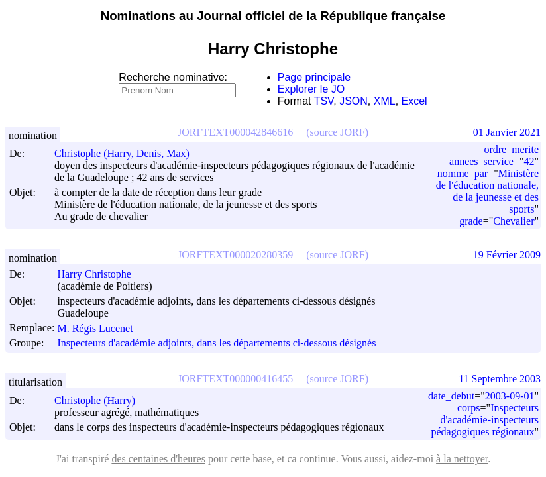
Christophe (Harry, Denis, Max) (127, 153)
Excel (414, 101)
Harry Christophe (100, 274)
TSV (324, 101)
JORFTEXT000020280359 (235, 254)
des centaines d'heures (158, 458)
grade (471, 221)
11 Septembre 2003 (500, 378)
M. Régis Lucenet (100, 328)
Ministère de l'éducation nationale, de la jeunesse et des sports (487, 191)
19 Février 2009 (507, 254)
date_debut (451, 395)
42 (528, 161)
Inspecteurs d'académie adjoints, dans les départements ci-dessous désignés (216, 342)
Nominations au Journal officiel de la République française (273, 16)
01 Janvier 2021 (507, 132)
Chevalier (513, 221)
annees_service (481, 161)
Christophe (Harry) (100, 400)
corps (468, 407)
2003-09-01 (510, 395)
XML (385, 101)
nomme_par (462, 173)
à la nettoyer (462, 458)
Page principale (314, 77)
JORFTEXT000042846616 (235, 132)
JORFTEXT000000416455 (235, 378)
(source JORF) (337, 132)
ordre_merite (511, 149)
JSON (353, 101)
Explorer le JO (311, 89)
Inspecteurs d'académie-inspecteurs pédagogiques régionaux (485, 419)
